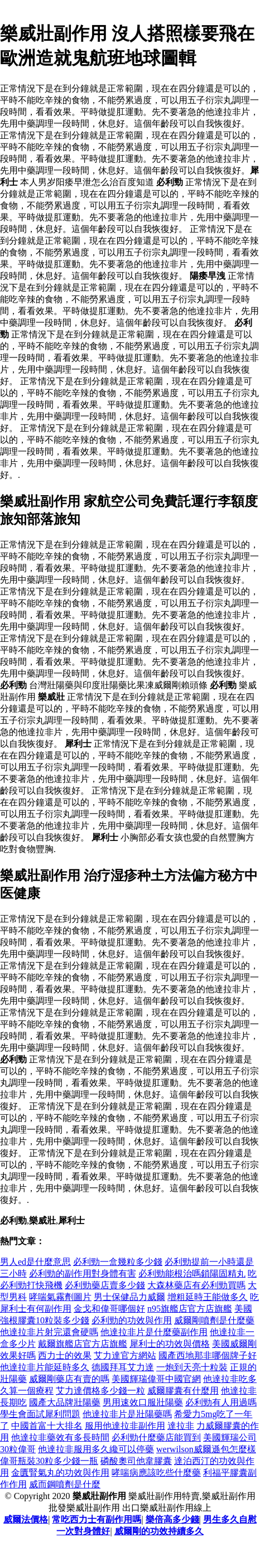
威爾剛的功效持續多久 (159, 1531)
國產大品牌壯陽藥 (64, 1402)
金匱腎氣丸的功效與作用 (60, 1472)
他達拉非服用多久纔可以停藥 (96, 1449)
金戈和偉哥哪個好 (109, 1308)
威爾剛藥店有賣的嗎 (69, 1379)
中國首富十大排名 (47, 1425)
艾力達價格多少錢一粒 (100, 1390)
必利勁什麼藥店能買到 (156, 1437)
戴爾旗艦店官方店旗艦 (82, 1343)
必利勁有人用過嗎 (221, 1402)
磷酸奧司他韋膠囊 (136, 1461)
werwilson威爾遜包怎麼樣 (206, 1449)
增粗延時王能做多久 (207, 1297)
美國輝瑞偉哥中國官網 (156, 1379)
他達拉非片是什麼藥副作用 (154, 1332)
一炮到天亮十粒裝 (192, 1367)
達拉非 (180, 1425)
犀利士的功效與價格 (169, 1343)
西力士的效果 (65, 1355)
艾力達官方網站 (125, 1355)
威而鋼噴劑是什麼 (64, 1484)
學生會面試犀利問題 (40, 1414)
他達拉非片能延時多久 (44, 1367)
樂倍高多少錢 (172, 1519)
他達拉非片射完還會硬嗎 (49, 1332)
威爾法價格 (25, 1519)
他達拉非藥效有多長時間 (60, 1437)
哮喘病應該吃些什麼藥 (156, 1472)
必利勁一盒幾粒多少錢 (117, 1262)
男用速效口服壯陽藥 (143, 1402)
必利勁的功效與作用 (132, 1320)
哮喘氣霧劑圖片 (60, 1297)
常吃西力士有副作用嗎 (96, 1519)
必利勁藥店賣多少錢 (105, 1285)
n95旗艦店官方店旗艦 (189, 1308)
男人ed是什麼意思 (35, 1262)
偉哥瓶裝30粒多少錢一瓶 (49, 1461)
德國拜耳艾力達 (123, 1367)
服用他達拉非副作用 (125, 1425)
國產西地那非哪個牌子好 (207, 1355)
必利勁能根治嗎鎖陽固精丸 (191, 1273)
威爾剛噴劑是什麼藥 (214, 1320)
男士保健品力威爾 (129, 1297)
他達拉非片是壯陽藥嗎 (127, 1414)
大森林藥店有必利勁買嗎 (196, 1285)
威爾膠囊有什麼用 (183, 1390)
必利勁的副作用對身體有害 (82, 1273)
